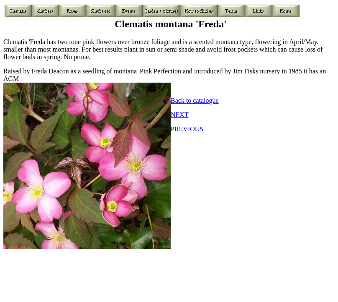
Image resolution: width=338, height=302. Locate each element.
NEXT (180, 114)
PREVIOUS (187, 129)
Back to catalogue (195, 100)
